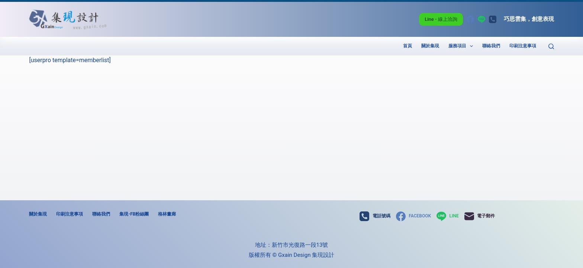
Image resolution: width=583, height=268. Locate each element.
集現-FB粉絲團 (134, 214)
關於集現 (430, 45)
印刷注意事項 (522, 45)
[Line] (481, 19)
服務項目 (462, 46)
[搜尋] (551, 46)
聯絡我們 (491, 45)
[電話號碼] (492, 19)
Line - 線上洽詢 (441, 19)
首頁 (407, 45)
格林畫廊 (167, 214)
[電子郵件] (479, 216)
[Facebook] (470, 19)
